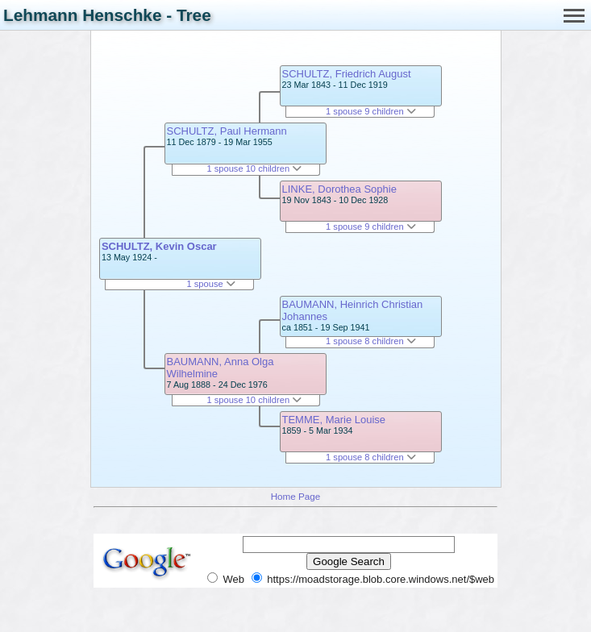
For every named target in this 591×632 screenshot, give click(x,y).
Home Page (296, 496)
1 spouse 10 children (254, 168)
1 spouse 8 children (371, 341)
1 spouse (210, 284)
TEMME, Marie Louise (334, 420)
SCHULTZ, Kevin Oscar (159, 246)
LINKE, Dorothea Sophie (339, 189)
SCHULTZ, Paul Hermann (227, 131)
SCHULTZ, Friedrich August (346, 74)
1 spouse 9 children (371, 111)
